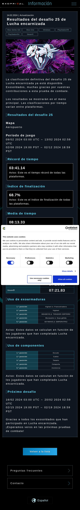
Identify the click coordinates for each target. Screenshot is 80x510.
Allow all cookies (65, 279)
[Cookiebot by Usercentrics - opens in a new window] (67, 228)
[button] (40, 500)
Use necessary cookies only (39, 279)
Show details (67, 271)
